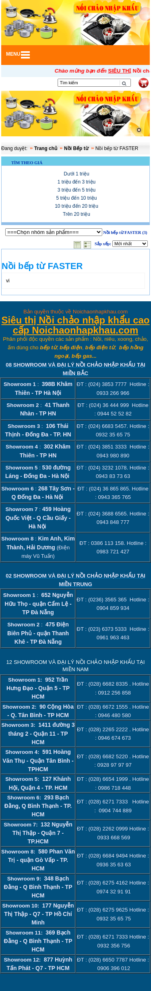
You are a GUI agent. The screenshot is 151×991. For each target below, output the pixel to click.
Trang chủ (45, 148)
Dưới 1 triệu (76, 174)
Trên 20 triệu (76, 214)
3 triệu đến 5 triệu (76, 190)
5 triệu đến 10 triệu (76, 198)
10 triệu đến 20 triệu (76, 206)
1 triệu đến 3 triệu (76, 182)
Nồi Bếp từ (76, 148)
